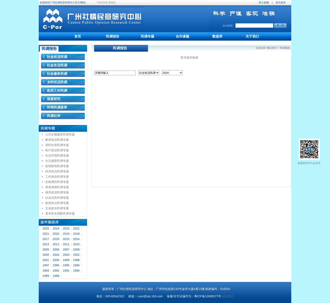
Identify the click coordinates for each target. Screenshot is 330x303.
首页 (77, 36)
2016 (56, 239)
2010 (76, 244)
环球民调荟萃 (57, 107)
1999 (66, 260)
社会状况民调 (57, 57)
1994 (76, 265)
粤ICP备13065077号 (207, 296)
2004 (56, 254)
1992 (56, 270)
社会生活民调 (57, 65)
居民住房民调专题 (57, 145)
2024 (56, 228)
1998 (76, 260)
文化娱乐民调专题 (57, 208)
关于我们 (252, 36)
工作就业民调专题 (57, 176)
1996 (56, 265)
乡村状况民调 (57, 82)
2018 (76, 233)
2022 (76, 228)
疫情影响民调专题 (57, 166)
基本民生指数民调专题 (60, 213)
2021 (46, 233)
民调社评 (53, 116)
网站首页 (271, 48)
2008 (56, 249)
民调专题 (147, 36)
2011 (66, 244)
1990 (76, 270)
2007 (66, 249)
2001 (46, 260)
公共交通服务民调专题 (60, 134)
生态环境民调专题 (57, 155)
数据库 (217, 36)
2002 (76, 254)
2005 (46, 254)
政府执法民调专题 (57, 203)
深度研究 (53, 99)
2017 (46, 239)
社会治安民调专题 (57, 197)
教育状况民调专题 (57, 139)
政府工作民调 (57, 90)
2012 (56, 244)
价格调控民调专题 (57, 182)
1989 (46, 276)
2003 (66, 254)
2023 (66, 228)
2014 (76, 239)
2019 (66, 233)
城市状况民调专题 (57, 192)
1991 (66, 270)
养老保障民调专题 (57, 187)
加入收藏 (264, 2)
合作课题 (182, 36)
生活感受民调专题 (57, 160)
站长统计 (228, 296)
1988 (56, 276)
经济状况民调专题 (57, 171)
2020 (56, 233)
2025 (46, 228)
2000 (56, 260)
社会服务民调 (57, 73)
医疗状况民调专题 (57, 150)
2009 (46, 249)
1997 (46, 265)
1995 (66, 265)
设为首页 (281, 2)
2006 (76, 249)
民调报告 (112, 36)
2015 (66, 239)
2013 (46, 244)
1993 (46, 270)
